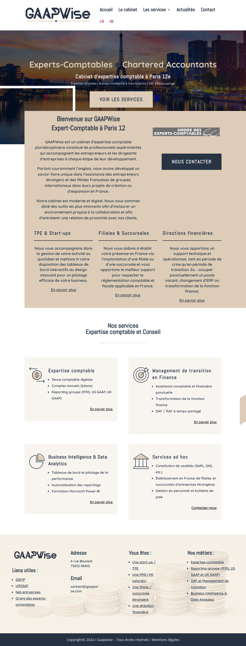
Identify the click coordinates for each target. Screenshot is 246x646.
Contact (208, 10)
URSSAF (22, 586)
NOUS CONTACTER (191, 162)
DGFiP (20, 579)
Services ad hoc (170, 457)
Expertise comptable (71, 371)
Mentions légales (165, 639)
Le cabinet (127, 10)
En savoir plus (63, 289)
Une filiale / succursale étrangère (141, 593)
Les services (154, 10)
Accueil (106, 10)
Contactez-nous (204, 508)
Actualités (186, 10)
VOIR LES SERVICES (121, 99)
